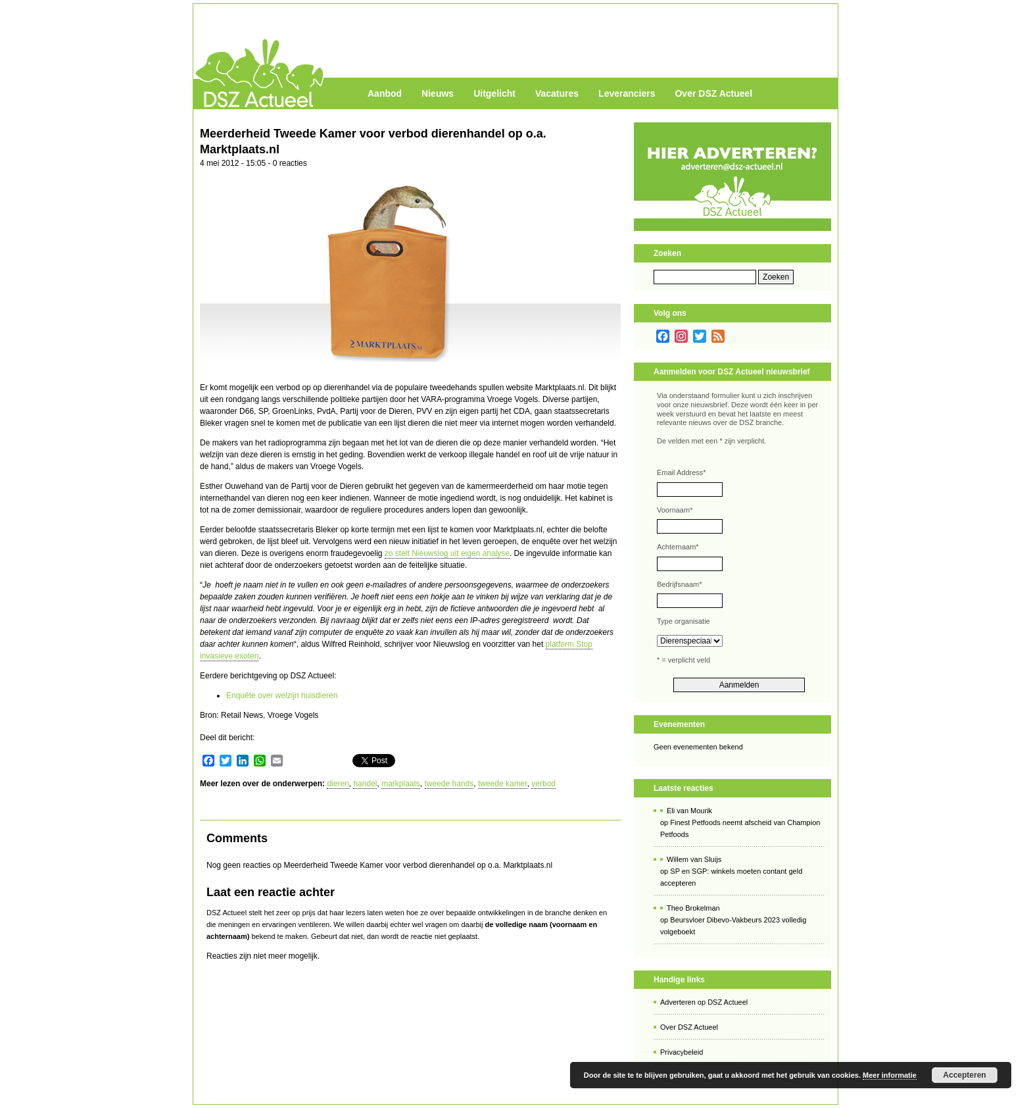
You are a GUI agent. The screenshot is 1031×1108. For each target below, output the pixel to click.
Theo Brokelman (693, 908)
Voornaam (674, 510)
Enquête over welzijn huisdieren (281, 695)
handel (365, 783)
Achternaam (678, 547)
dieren (337, 783)
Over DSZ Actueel (713, 93)
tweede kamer (502, 783)
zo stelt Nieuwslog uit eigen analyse (447, 553)
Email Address (681, 472)
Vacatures (557, 93)
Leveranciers (626, 93)
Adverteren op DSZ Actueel (704, 1002)
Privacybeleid (681, 1052)
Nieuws (437, 93)
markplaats (400, 783)
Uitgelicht (494, 93)
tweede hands (449, 783)
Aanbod (385, 93)
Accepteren (964, 1075)
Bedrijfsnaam (679, 584)
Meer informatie (890, 1075)
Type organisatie (683, 621)
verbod (543, 783)
